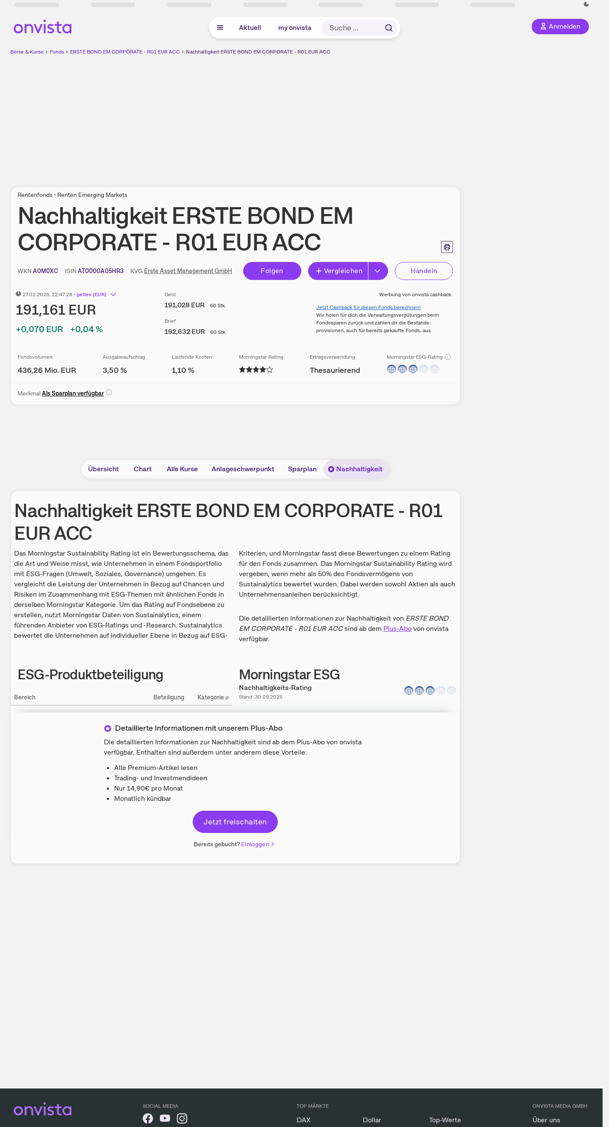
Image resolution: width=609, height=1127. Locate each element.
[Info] (447, 357)
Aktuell (250, 27)
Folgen (272, 270)
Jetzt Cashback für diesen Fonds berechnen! (368, 307)
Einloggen (258, 844)
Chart (143, 468)
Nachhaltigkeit (355, 468)
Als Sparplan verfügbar (73, 393)
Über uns (546, 1119)
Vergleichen (338, 270)
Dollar (372, 1119)
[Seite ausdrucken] (447, 247)
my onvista (295, 27)
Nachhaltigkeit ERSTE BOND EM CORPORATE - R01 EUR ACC (258, 51)
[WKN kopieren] (45, 271)
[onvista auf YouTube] (165, 1120)
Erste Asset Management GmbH (188, 271)
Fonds (57, 51)
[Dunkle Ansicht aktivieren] (586, 4)
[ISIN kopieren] (101, 271)
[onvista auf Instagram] (182, 1120)
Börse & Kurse (27, 51)
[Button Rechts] (378, 271)
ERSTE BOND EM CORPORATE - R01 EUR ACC (125, 51)
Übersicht (103, 468)
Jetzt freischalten (235, 822)
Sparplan (302, 468)
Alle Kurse (182, 468)
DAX (304, 1119)
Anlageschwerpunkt (243, 468)
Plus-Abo (397, 628)
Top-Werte (445, 1119)
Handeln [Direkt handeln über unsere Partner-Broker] (424, 270)
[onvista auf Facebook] (148, 1120)
